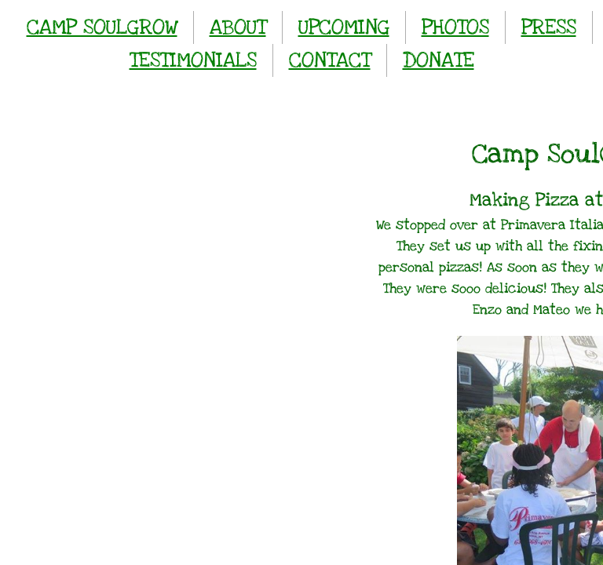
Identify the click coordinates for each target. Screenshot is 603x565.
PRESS (548, 27)
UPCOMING (343, 27)
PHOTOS (455, 27)
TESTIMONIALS (193, 60)
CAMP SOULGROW (102, 27)
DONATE (438, 60)
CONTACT (330, 60)
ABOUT (238, 27)
